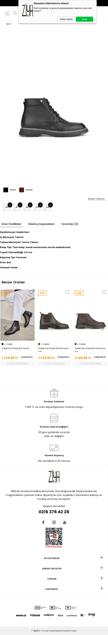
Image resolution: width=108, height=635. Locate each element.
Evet (84, 19)
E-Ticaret (44, 630)
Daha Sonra (66, 19)
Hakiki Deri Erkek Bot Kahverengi (53, 349)
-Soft (35, 630)
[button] (5, 328)
